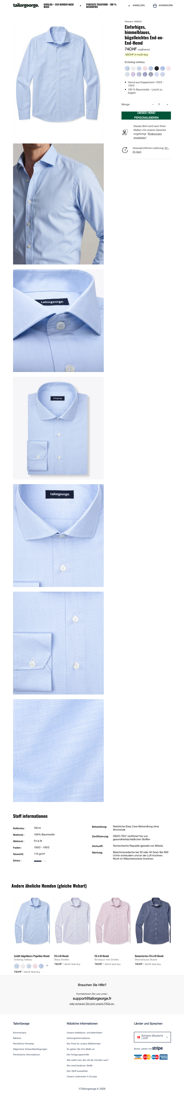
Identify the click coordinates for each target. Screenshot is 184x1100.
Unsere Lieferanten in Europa (82, 1077)
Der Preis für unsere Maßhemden (84, 1044)
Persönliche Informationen (26, 1055)
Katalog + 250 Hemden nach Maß (59, 5)
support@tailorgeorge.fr (92, 999)
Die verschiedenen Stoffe (79, 1066)
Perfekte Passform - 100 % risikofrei (101, 5)
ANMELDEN (139, 6)
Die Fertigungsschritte (78, 1055)
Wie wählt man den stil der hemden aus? (87, 1060)
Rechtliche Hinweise (23, 1044)
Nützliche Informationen (82, 1023)
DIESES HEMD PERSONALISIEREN (146, 115)
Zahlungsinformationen (78, 1038)
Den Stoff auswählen (77, 1071)
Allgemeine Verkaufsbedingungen (30, 1049)
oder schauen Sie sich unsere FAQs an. (92, 1004)
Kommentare (19, 1033)
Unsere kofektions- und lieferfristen (84, 1033)
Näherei (17, 1038)
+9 (46, 966)
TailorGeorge (21, 1023)
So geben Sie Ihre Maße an (81, 1049)
